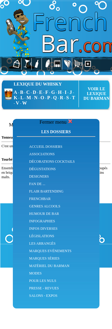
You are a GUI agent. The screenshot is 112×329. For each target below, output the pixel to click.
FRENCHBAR (40, 199)
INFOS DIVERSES (43, 228)
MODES (35, 273)
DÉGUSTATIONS (42, 169)
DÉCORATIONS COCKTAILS (52, 161)
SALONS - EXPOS (43, 296)
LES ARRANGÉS (42, 243)
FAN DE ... (37, 184)
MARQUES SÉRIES (44, 258)
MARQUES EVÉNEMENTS (50, 251)
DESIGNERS (39, 176)
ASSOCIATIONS (42, 154)
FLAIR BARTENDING (46, 191)
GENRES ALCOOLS (44, 206)
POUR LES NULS (42, 281)
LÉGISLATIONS (41, 236)
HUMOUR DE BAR (44, 214)
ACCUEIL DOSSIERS (45, 147)
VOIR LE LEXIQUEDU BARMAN (97, 94)
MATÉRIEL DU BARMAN (49, 266)
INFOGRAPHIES (42, 221)
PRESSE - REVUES (44, 288)
